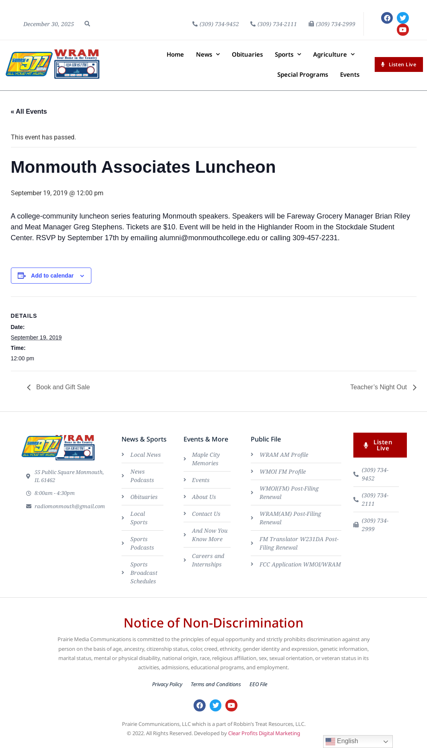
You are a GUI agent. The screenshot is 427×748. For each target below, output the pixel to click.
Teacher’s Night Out (379, 391)
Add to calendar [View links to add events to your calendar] (52, 279)
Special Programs (302, 78)
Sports (288, 58)
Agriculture (334, 58)
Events (349, 78)
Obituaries (247, 58)
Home (175, 58)
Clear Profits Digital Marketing (264, 739)
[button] (87, 26)
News (208, 58)
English (342, 741)
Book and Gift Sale (62, 391)
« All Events (29, 115)
